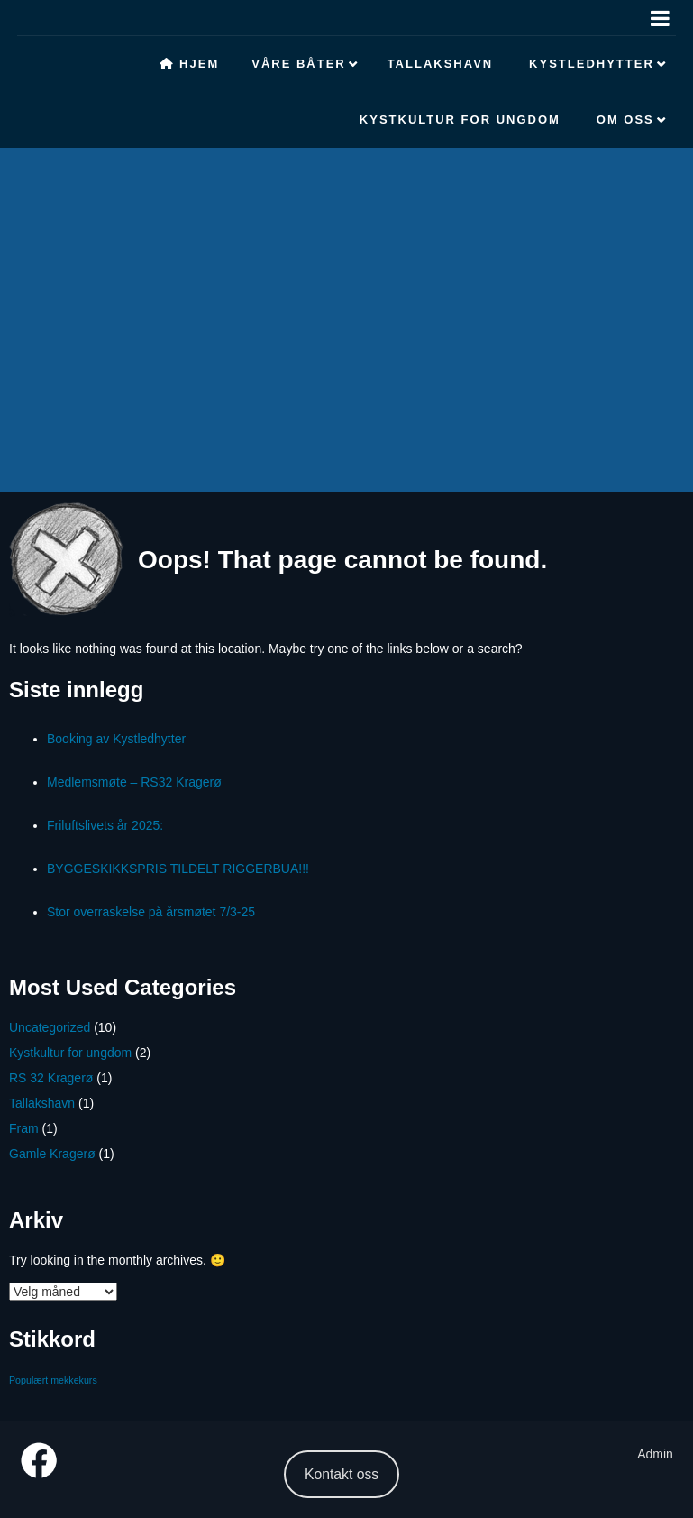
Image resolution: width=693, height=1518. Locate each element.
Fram (24, 1128)
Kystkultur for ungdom (70, 1052)
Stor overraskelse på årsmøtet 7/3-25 (151, 912)
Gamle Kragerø (52, 1153)
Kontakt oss (341, 1474)
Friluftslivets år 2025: (105, 825)
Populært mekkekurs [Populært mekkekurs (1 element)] (53, 1380)
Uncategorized (49, 1027)
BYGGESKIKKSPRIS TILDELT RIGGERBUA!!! (178, 868)
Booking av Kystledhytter (116, 738)
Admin (655, 1454)
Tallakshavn (42, 1103)
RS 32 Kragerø (51, 1078)
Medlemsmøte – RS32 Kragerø (134, 782)
